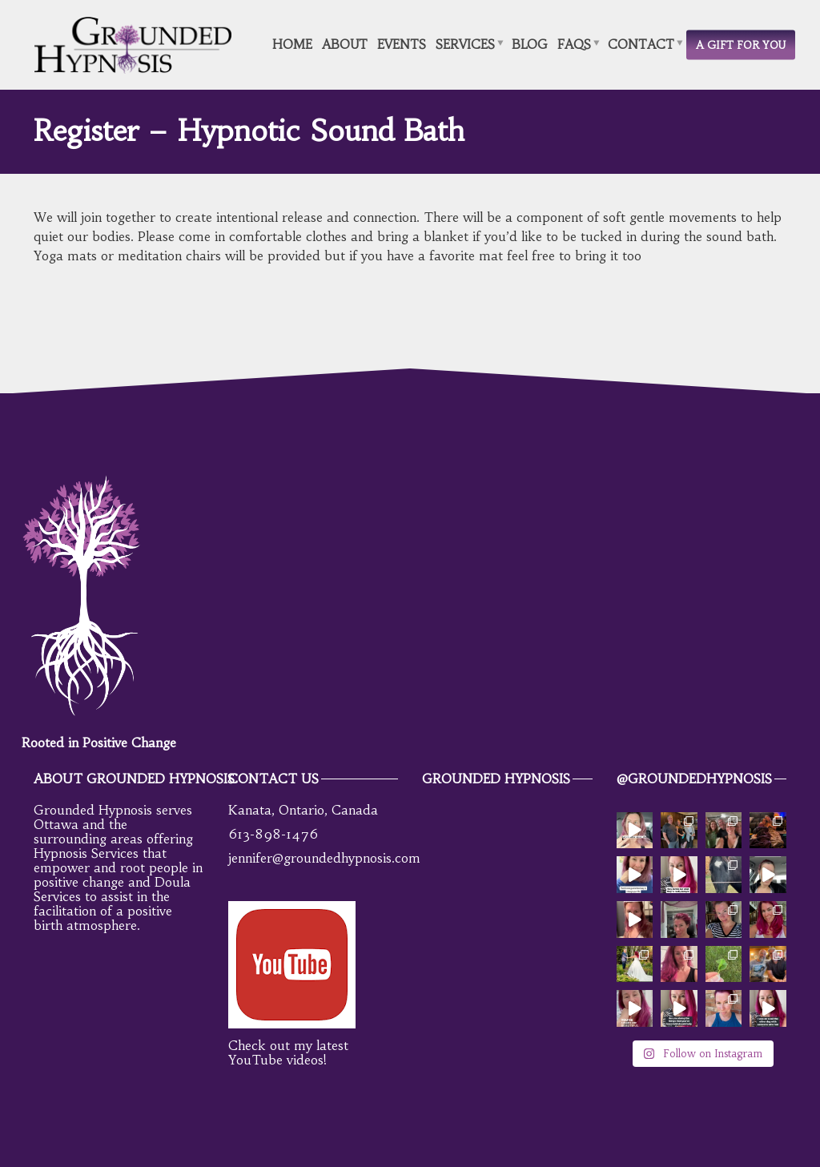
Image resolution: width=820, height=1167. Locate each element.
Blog (530, 43)
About (345, 43)
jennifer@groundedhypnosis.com (324, 858)
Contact (641, 43)
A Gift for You (741, 44)
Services (465, 43)
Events (401, 43)
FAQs (574, 43)
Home (292, 43)
